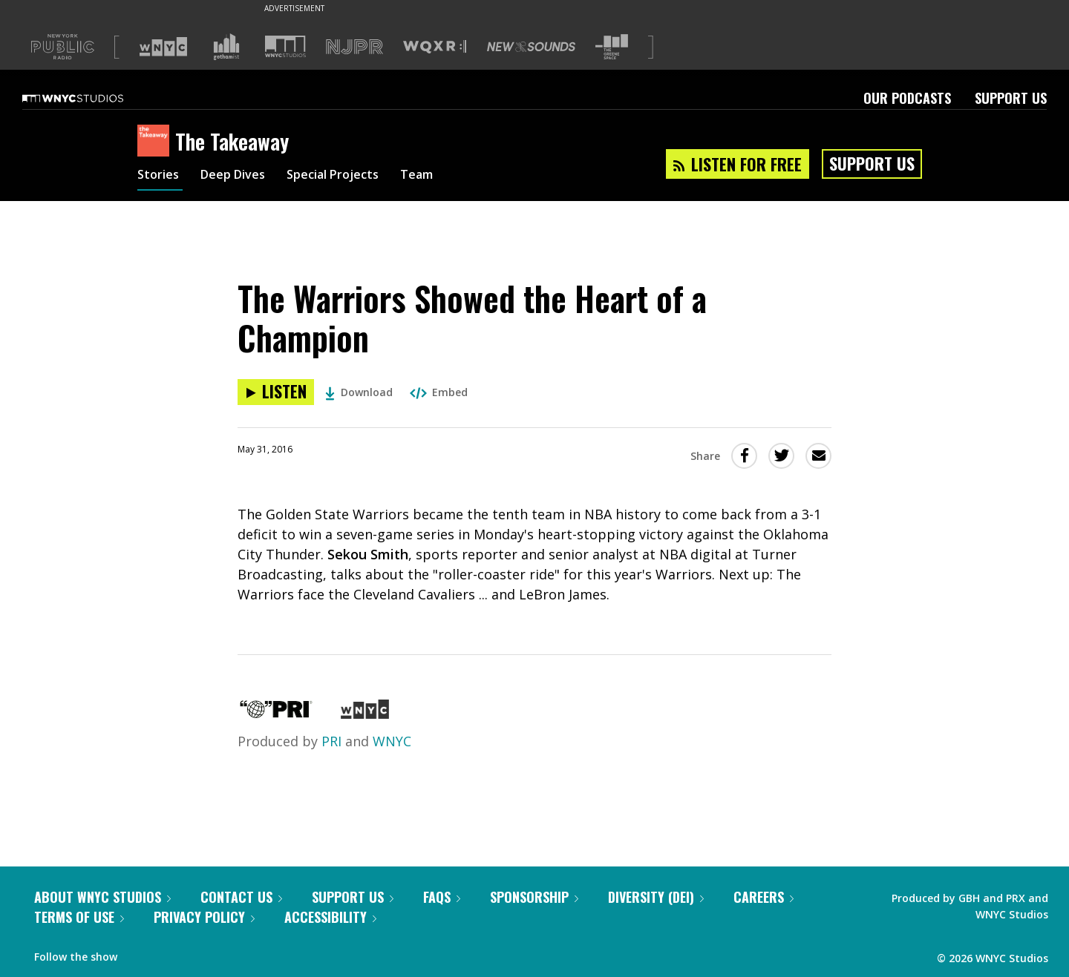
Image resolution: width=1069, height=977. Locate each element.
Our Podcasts (907, 98)
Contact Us (241, 897)
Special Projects (350, 176)
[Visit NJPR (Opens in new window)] (354, 47)
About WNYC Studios (102, 897)
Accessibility (330, 917)
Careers (763, 897)
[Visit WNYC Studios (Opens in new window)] (285, 46)
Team (443, 176)
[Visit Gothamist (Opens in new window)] (226, 46)
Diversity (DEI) (656, 897)
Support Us (1011, 98)
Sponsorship (534, 897)
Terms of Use (79, 917)
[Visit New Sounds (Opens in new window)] (531, 47)
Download (359, 392)
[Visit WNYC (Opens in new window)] (163, 46)
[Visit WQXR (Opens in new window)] (434, 47)
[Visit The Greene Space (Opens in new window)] (611, 47)
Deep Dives (241, 176)
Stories (160, 176)
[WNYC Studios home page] (91, 98)
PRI (331, 741)
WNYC (392, 741)
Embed (439, 392)
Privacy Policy (204, 917)
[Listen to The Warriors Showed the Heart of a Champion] (276, 392)
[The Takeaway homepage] (156, 142)
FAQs (441, 897)
